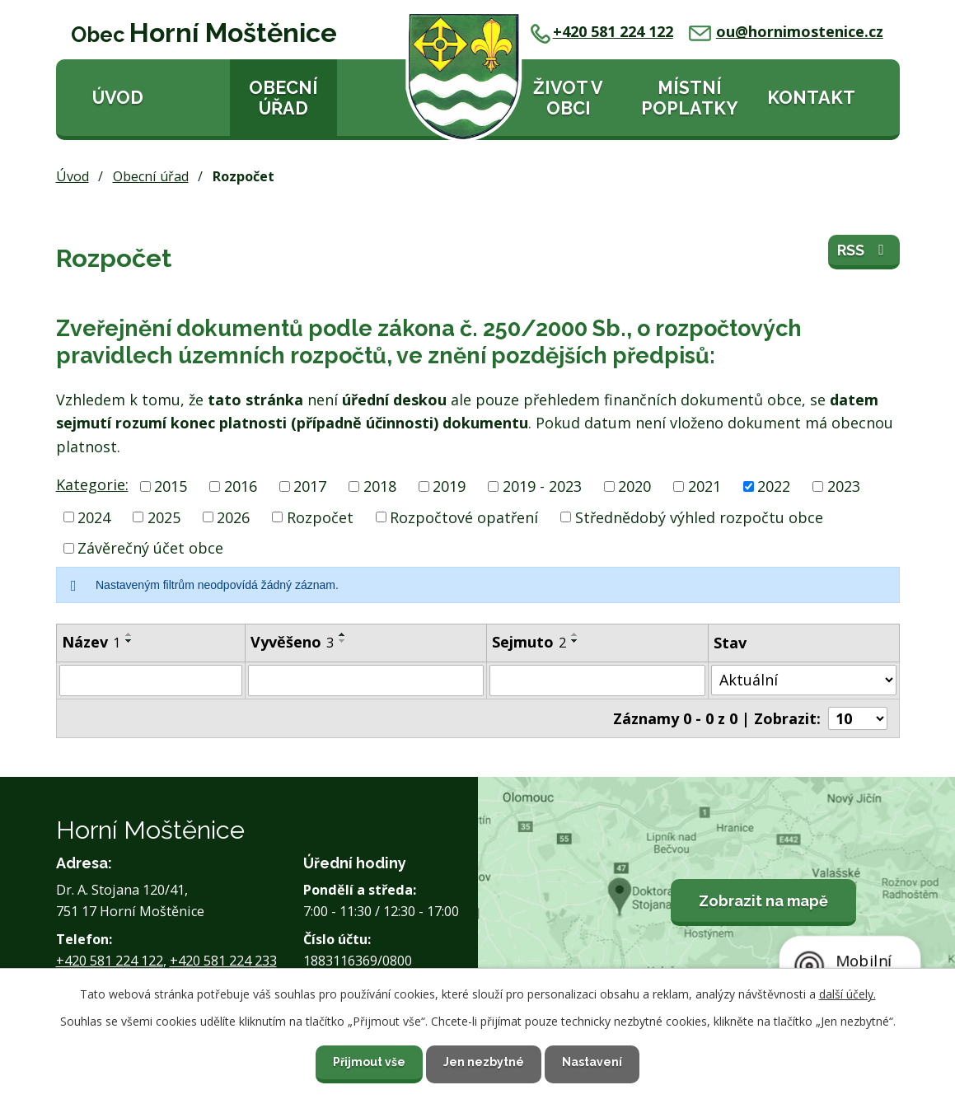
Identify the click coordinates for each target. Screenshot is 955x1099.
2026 (233, 516)
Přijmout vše (369, 1062)
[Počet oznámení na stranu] (857, 718)
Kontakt (811, 97)
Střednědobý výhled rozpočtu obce (699, 516)
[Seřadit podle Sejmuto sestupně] (575, 641)
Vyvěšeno (292, 642)
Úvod (117, 97)
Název (91, 642)
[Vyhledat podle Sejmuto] (597, 680)
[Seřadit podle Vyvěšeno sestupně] (343, 641)
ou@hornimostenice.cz (785, 31)
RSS (864, 250)
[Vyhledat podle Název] (150, 680)
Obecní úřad (283, 98)
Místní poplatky (689, 98)
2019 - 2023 (542, 486)
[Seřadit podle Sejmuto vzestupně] (575, 634)
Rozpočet (320, 516)
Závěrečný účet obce (150, 548)
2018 (379, 486)
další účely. (847, 994)
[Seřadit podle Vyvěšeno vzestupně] (343, 634)
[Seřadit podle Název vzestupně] (129, 634)
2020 (634, 486)
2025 (163, 516)
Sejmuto (529, 642)
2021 (704, 486)
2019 (449, 486)
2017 (309, 486)
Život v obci (568, 98)
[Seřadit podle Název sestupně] (129, 641)
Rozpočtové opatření (464, 516)
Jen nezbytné (483, 1062)
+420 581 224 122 (602, 31)
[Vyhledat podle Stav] (803, 680)
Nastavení (592, 1062)
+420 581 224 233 (223, 961)
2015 (170, 486)
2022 (773, 486)
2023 (843, 486)
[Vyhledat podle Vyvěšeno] (366, 680)
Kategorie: (92, 484)
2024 (93, 516)
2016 (240, 486)
